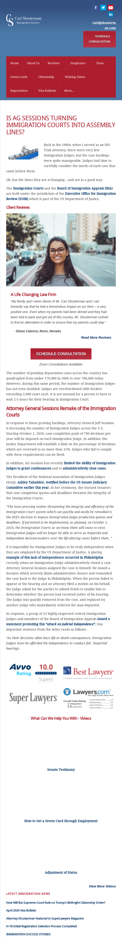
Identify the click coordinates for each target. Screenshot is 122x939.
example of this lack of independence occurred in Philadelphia (54, 559)
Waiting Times (75, 77)
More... (69, 91)
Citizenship (46, 77)
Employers (78, 63)
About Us (33, 63)
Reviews (54, 63)
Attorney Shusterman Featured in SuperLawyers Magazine (45, 920)
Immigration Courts (28, 190)
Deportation (19, 91)
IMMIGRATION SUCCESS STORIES (28, 935)
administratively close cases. (84, 470)
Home (14, 63)
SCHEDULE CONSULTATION (99, 39)
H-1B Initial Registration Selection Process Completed (41, 928)
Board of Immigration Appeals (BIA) (85, 190)
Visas (100, 63)
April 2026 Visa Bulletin (21, 912)
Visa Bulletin (47, 91)
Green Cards (19, 77)
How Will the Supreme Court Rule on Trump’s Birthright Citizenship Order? (55, 904)
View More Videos (102, 888)
